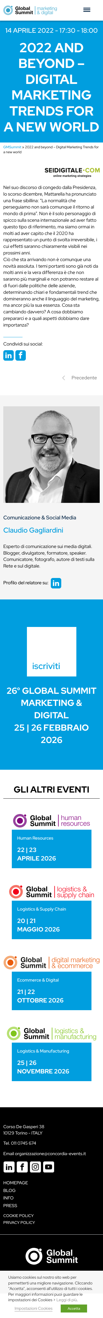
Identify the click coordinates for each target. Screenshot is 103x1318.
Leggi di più (67, 1300)
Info (8, 1198)
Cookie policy (18, 1215)
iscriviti (46, 666)
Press (10, 1206)
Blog (9, 1190)
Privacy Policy (19, 1222)
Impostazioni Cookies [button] (33, 1308)
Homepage (15, 1183)
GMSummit (12, 147)
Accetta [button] (74, 1308)
